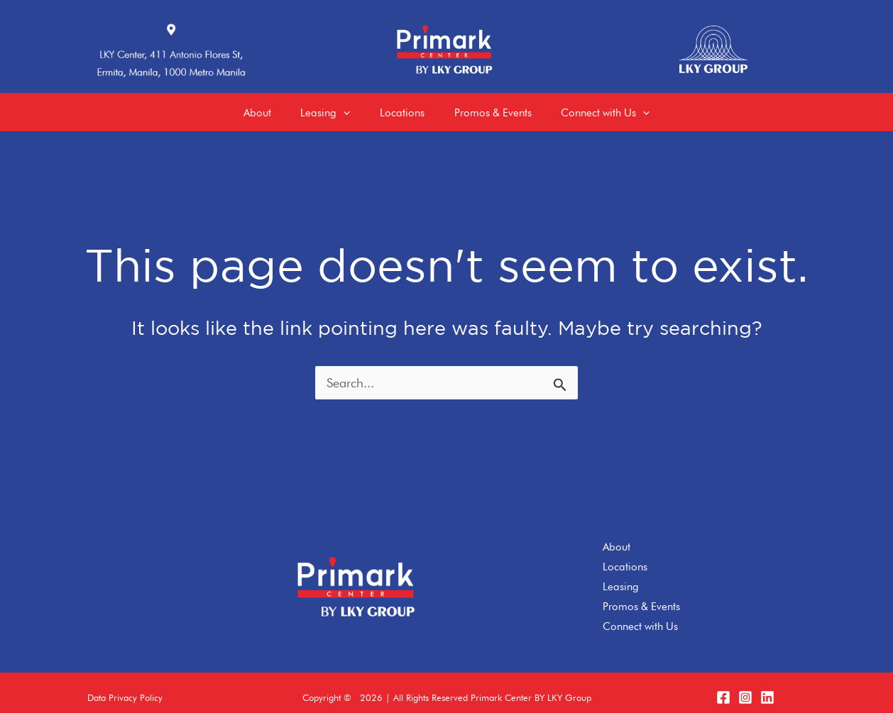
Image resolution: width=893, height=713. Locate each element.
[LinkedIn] (767, 688)
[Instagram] (745, 688)
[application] (337, 107)
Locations (625, 557)
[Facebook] (723, 688)
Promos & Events (641, 596)
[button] (125, 688)
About (616, 537)
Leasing (621, 576)
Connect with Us (640, 616)
